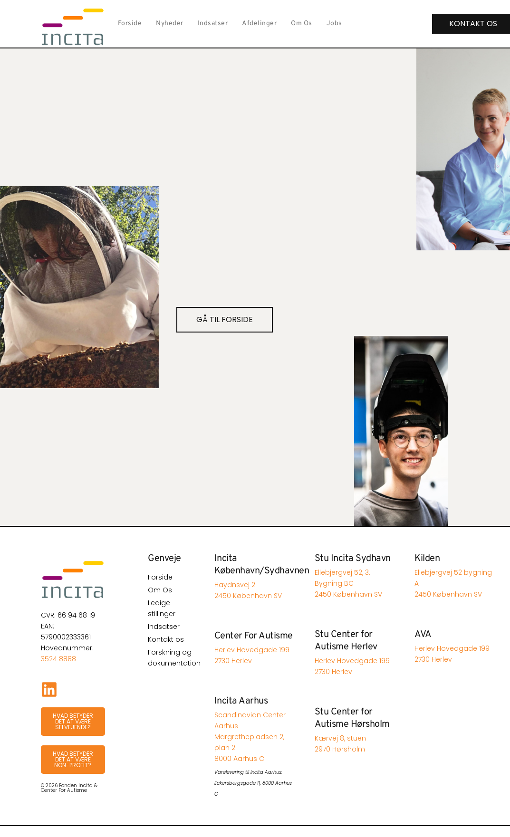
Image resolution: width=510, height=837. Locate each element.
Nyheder (169, 23)
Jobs (334, 23)
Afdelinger (259, 23)
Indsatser (213, 23)
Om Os (301, 23)
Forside (130, 23)
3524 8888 (58, 659)
